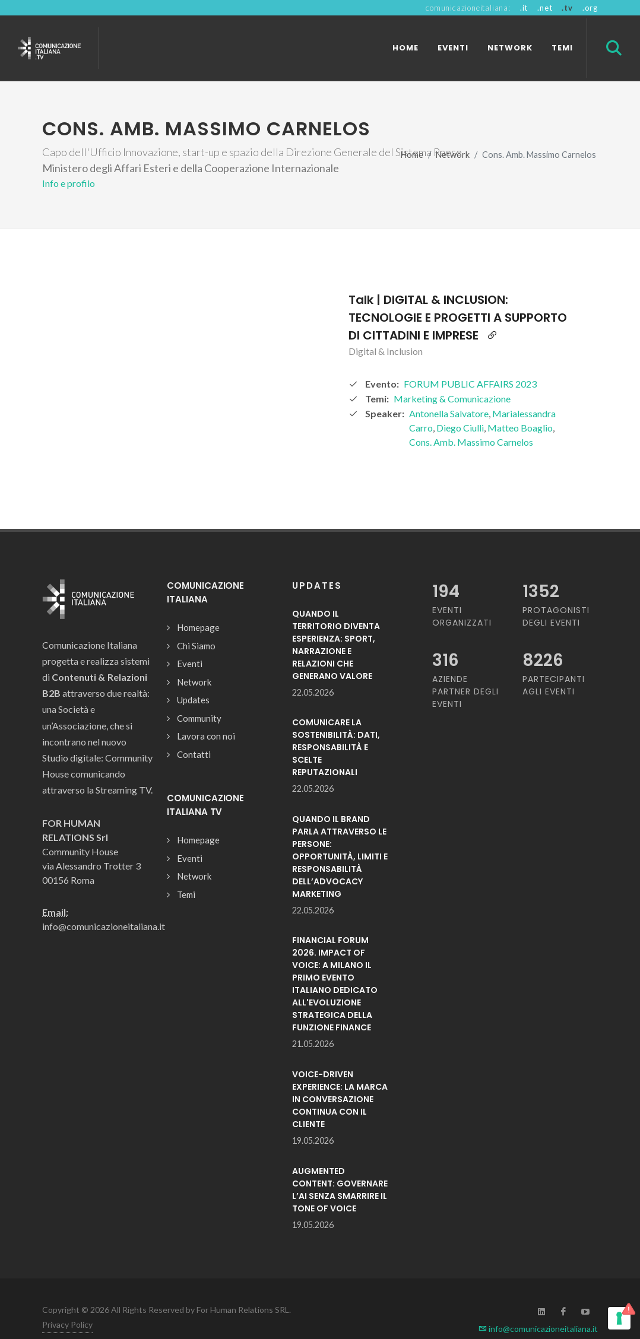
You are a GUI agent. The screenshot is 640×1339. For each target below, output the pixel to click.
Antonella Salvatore (449, 392)
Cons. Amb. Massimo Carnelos (471, 421)
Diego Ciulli (460, 407)
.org (590, 7)
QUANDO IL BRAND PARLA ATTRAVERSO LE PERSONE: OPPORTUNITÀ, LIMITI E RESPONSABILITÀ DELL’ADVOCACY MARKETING (340, 835)
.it (524, 7)
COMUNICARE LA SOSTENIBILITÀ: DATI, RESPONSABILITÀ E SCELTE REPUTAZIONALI (336, 726)
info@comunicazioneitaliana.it (538, 1308)
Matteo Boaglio (520, 407)
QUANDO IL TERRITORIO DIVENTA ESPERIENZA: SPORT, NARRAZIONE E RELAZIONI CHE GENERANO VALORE (336, 624)
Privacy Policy (67, 1304)
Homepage (198, 606)
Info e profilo (68, 162)
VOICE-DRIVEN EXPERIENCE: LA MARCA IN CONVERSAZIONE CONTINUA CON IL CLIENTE (340, 1078)
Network (453, 134)
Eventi (189, 642)
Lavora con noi (206, 715)
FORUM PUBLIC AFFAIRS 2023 (470, 363)
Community (199, 697)
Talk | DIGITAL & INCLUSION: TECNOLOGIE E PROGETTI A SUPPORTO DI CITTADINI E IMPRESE (457, 297)
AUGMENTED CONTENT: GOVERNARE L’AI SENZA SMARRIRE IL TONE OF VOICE (340, 1169)
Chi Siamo (196, 625)
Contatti (194, 733)
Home (412, 134)
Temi (186, 873)
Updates (193, 679)
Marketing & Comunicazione (452, 377)
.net (544, 7)
